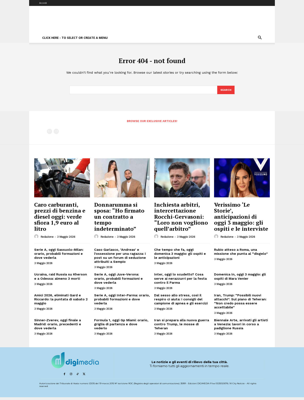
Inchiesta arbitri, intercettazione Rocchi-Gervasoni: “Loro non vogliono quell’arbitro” (181, 219)
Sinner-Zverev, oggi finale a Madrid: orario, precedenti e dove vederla (57, 327)
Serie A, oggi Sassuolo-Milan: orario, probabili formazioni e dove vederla (58, 256)
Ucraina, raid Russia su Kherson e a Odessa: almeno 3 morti (60, 279)
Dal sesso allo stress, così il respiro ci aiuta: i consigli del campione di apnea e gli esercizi (181, 302)
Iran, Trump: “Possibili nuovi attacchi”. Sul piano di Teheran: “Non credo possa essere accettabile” (240, 304)
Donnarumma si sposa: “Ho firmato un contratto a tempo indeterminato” (119, 219)
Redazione (47, 239)
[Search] (226, 92)
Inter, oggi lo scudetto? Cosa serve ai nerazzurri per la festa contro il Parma (180, 281)
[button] (260, 38)
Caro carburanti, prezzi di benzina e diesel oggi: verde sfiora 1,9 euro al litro (59, 219)
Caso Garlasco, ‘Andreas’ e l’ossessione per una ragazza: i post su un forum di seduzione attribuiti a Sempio (120, 258)
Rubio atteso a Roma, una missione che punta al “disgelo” (241, 254)
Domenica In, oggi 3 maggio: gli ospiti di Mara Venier (240, 279)
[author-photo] (37, 239)
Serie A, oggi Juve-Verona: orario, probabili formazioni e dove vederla (118, 281)
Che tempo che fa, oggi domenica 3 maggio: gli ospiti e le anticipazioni (180, 256)
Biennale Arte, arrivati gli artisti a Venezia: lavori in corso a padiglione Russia (241, 327)
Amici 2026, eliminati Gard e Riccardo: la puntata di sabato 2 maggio (61, 302)
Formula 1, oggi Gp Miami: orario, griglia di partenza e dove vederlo (121, 327)
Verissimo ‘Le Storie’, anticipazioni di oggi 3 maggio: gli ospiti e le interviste (241, 219)
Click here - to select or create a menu (75, 38)
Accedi (43, 2)
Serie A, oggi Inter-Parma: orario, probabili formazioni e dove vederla (122, 302)
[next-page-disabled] (56, 134)
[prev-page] (49, 134)
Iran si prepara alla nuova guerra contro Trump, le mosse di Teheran (181, 327)
